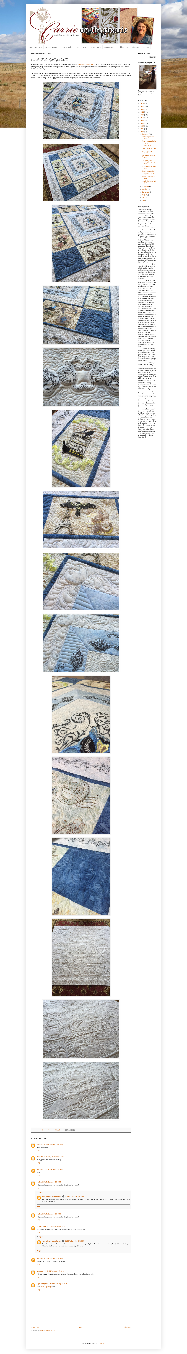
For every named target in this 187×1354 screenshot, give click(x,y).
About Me (135, 47)
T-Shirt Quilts (96, 47)
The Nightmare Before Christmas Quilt (148, 162)
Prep (77, 47)
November (145, 186)
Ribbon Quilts (109, 47)
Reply (38, 1150)
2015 (142, 132)
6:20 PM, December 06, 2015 (74, 1241)
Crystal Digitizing (43, 1284)
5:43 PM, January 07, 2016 (55, 1271)
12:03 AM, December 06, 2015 (54, 1157)
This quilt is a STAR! (148, 174)
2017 (142, 126)
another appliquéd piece (86, 64)
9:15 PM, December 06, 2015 (53, 1258)
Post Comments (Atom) (47, 1330)
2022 (142, 112)
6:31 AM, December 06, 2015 (51, 1182)
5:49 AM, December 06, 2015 (53, 1169)
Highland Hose (123, 47)
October (145, 189)
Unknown (40, 1144)
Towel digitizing (45, 1287)
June (143, 200)
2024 (142, 106)
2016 (142, 129)
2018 (142, 123)
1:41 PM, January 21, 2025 (58, 1284)
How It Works (67, 47)
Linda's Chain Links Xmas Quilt (148, 144)
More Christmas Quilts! (147, 152)
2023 (142, 109)
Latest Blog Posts (35, 47)
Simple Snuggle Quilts (149, 141)
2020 (142, 118)
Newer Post (35, 1327)
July (143, 197)
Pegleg (39, 1182)
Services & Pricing (51, 47)
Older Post (127, 1327)
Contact (146, 47)
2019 (142, 120)
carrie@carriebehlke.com (52, 1196)
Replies (41, 1192)
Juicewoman (41, 1226)
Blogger (102, 1343)
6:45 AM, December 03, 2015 (53, 1144)
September (146, 192)
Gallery (85, 47)
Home (81, 1327)
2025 (142, 104)
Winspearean (41, 1271)
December (145, 134)
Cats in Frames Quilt (148, 171)
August (144, 195)
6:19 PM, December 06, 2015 (74, 1196)
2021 (142, 115)
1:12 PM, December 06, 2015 (56, 1226)
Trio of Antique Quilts (149, 148)
